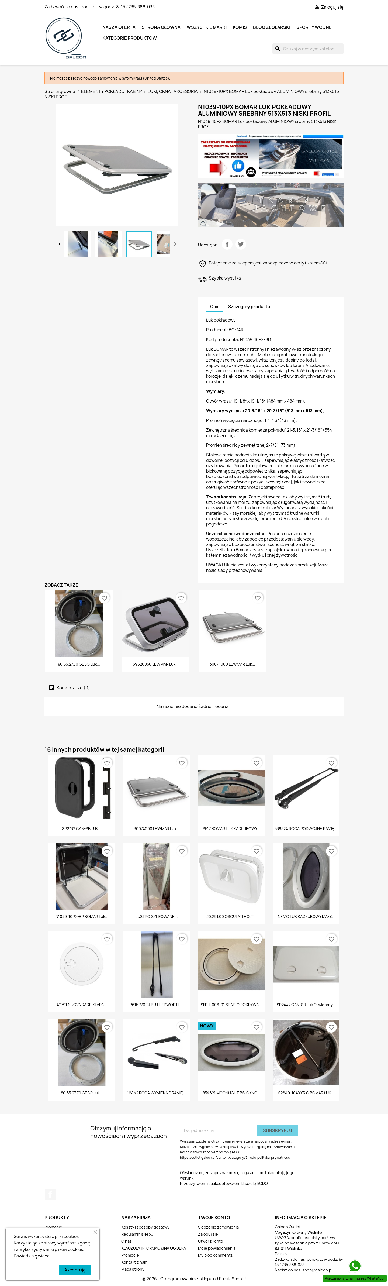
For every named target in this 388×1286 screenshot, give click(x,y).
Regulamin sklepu (137, 1234)
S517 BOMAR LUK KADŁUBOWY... (231, 828)
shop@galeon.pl (317, 1270)
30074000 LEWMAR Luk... (232, 664)
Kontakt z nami (134, 1262)
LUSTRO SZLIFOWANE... (157, 916)
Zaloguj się (208, 1234)
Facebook (50, 1194)
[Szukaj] (308, 48)
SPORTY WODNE (314, 27)
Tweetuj (240, 244)
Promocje (53, 1227)
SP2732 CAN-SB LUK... (82, 828)
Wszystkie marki (207, 27)
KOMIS (240, 27)
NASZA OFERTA (119, 27)
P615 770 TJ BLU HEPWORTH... (157, 1004)
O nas (126, 1241)
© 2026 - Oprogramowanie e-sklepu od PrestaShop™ (194, 1279)
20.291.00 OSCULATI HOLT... (231, 916)
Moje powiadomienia (216, 1248)
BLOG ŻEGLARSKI (271, 27)
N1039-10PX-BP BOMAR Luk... (82, 916)
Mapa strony (132, 1269)
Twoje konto (214, 1217)
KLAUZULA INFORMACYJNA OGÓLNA (153, 1248)
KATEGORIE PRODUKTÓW (129, 38)
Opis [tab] (214, 307)
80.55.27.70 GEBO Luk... (79, 664)
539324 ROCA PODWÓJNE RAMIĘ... (306, 828)
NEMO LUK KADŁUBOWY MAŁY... (306, 916)
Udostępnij (227, 244)
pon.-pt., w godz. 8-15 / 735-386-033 (118, 7)
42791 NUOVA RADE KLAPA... (82, 1004)
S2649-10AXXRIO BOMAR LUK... (306, 1092)
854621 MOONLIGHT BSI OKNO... (231, 1092)
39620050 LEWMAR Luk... (156, 664)
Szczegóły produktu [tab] (249, 307)
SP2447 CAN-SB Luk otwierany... (306, 1004)
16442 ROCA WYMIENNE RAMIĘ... (156, 1092)
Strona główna (161, 27)
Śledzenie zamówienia (218, 1227)
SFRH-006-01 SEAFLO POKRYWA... (231, 1004)
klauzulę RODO (254, 1183)
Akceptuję (75, 1270)
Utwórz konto (210, 1241)
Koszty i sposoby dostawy (145, 1227)
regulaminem (252, 1172)
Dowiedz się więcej (32, 1256)
